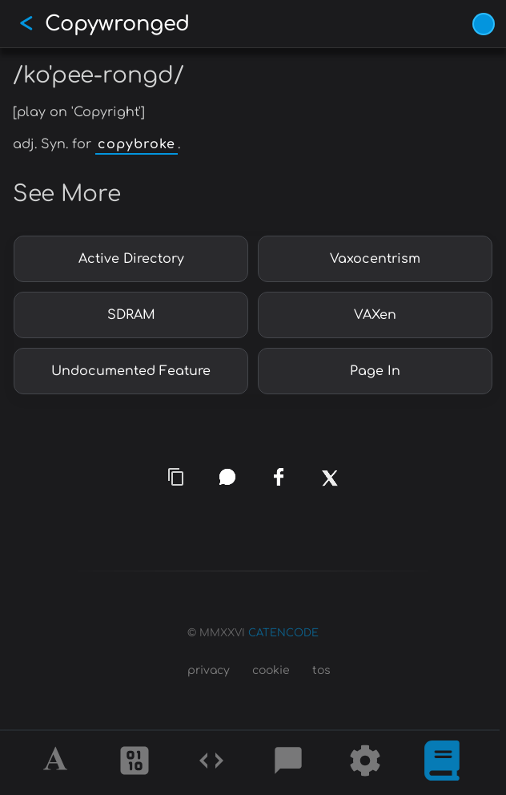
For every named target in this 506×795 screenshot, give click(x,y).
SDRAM (131, 315)
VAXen (375, 315)
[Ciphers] (134, 763)
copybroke (136, 144)
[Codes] (211, 763)
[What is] (442, 763)
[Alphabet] (58, 763)
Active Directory (131, 259)
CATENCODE (283, 633)
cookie (271, 670)
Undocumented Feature (131, 371)
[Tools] (365, 763)
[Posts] (288, 763)
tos (321, 670)
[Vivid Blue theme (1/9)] (483, 24)
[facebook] (278, 477)
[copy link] (176, 476)
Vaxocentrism (375, 259)
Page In (375, 371)
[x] (330, 487)
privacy (208, 670)
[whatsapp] (227, 476)
